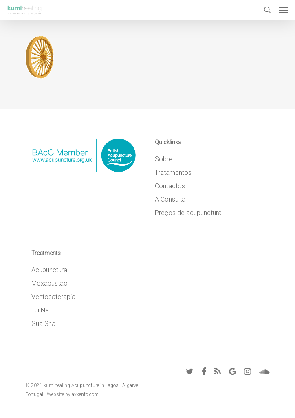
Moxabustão (49, 283)
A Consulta (170, 199)
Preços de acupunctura (188, 213)
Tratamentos (173, 172)
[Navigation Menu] (283, 10)
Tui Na (40, 310)
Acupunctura (49, 270)
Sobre (163, 159)
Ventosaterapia (53, 297)
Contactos (170, 186)
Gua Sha (43, 324)
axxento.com (85, 394)
